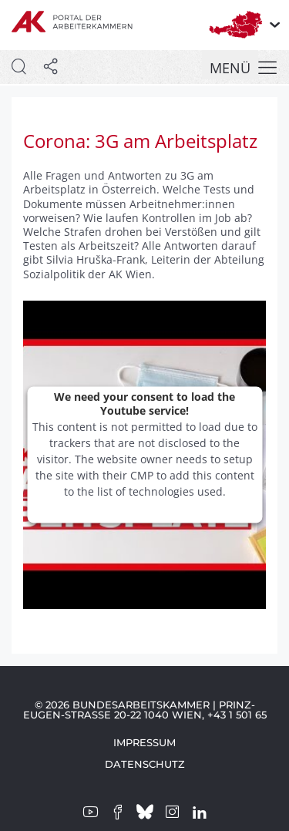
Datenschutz (145, 764)
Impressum (144, 742)
